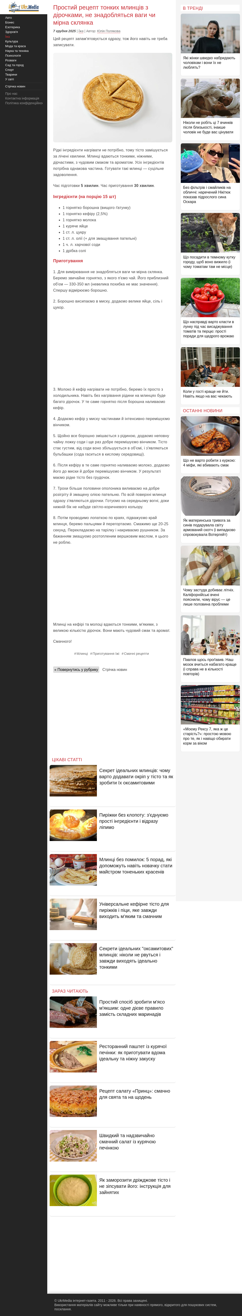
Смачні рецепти (136, 654)
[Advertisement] (112, 348)
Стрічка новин (114, 670)
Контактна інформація (22, 98)
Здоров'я (11, 32)
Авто (8, 17)
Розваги (10, 60)
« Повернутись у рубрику (76, 670)
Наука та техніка (17, 51)
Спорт (9, 70)
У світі (9, 79)
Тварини (11, 74)
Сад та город (14, 65)
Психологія (13, 55)
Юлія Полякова (109, 31)
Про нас (11, 93)
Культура (11, 41)
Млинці (82, 654)
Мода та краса (15, 46)
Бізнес (9, 22)
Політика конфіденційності (25, 103)
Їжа (80, 31)
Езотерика (12, 27)
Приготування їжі (106, 654)
